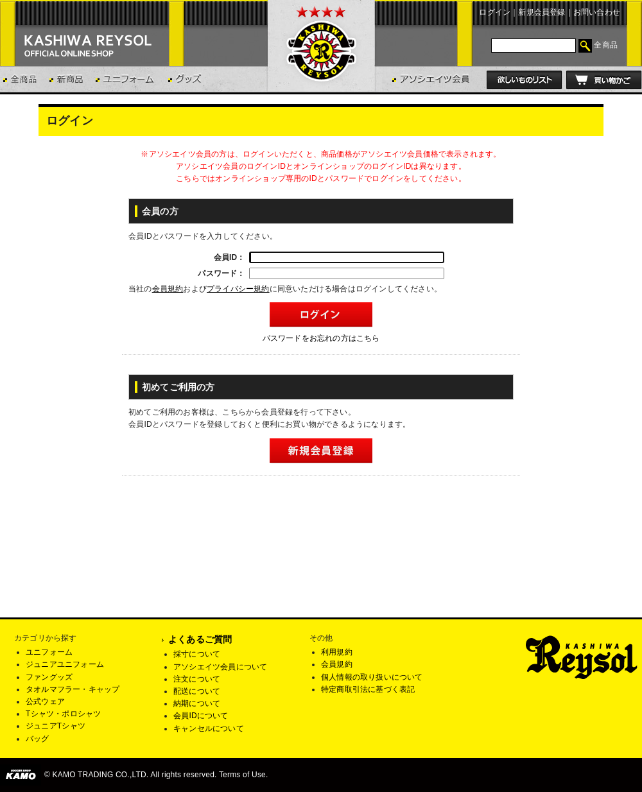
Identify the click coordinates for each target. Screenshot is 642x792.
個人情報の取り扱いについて (372, 677)
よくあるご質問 (200, 639)
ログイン (494, 12)
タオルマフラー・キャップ (72, 689)
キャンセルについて (208, 728)
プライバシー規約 (238, 288)
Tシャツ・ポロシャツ (63, 713)
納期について (196, 703)
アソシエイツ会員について (220, 666)
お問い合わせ (596, 12)
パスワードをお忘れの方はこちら (321, 338)
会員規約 (168, 288)
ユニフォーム (49, 652)
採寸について (196, 654)
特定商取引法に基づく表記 (368, 689)
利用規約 (336, 652)
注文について (196, 679)
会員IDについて (201, 715)
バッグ (37, 738)
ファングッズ (49, 677)
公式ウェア (45, 701)
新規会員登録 (541, 12)
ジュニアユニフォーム (65, 664)
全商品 (606, 44)
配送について (196, 691)
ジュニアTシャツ (55, 725)
